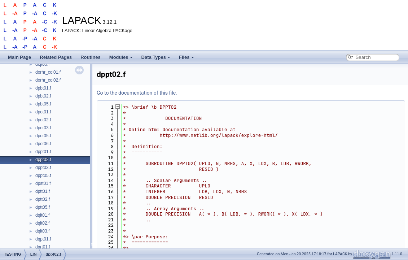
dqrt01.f (42, 247)
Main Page (19, 57)
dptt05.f (42, 207)
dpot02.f (43, 119)
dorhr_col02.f (48, 80)
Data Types (155, 57)
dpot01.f (43, 111)
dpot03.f (43, 127)
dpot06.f (43, 143)
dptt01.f (42, 191)
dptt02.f (42, 199)
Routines (90, 57)
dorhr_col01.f (48, 72)
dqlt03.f (42, 231)
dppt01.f (43, 151)
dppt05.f (43, 175)
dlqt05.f (42, 64)
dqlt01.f (42, 215)
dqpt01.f (43, 239)
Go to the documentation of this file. (137, 93)
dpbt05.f (43, 104)
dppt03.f (43, 167)
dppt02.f (43, 159)
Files (186, 57)
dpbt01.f (43, 88)
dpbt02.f (43, 96)
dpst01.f (43, 183)
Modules (121, 57)
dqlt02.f (42, 223)
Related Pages (56, 57)
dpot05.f (43, 135)
